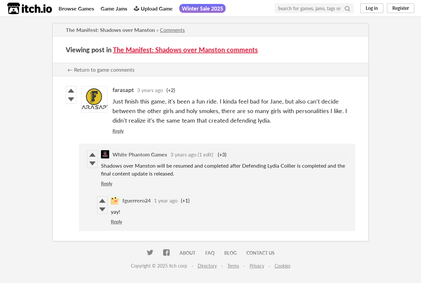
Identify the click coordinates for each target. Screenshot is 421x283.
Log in (372, 8)
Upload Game (153, 8)
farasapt (123, 89)
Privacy (257, 266)
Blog (230, 253)
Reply (118, 131)
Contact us (260, 253)
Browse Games (76, 8)
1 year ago (166, 200)
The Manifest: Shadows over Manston (110, 30)
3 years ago (150, 90)
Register (400, 8)
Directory (207, 266)
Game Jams (114, 8)
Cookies (282, 266)
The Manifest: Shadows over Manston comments (185, 50)
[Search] (347, 8)
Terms (233, 266)
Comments (172, 30)
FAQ (209, 253)
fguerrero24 (136, 200)
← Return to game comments (101, 69)
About (187, 253)
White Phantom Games (139, 154)
